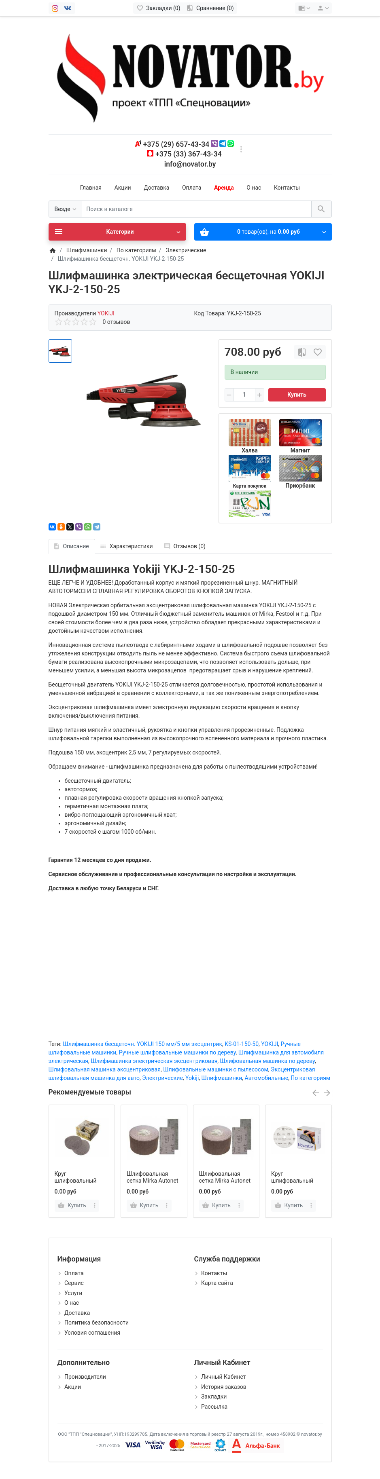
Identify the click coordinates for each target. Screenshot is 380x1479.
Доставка (156, 187)
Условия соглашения (92, 1332)
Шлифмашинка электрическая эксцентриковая (154, 1061)
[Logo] (190, 75)
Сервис (74, 1283)
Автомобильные (267, 1078)
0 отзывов (116, 322)
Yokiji (192, 1078)
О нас (253, 187)
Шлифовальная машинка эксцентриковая (105, 1069)
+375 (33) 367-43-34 (188, 154)
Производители (85, 1376)
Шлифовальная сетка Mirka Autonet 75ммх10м (152, 1181)
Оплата (192, 187)
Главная (91, 187)
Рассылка (214, 1406)
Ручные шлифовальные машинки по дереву (177, 1052)
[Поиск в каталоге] (197, 209)
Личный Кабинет (223, 1376)
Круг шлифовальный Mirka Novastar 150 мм (296, 1184)
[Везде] (65, 209)
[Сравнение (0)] (210, 8)
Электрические (162, 1078)
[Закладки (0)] (158, 8)
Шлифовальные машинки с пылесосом (215, 1069)
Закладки (214, 1396)
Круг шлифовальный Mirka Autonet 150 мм (78, 1184)
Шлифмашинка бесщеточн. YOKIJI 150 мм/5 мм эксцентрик (142, 1044)
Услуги (73, 1293)
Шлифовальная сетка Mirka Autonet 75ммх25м (225, 1181)
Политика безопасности (96, 1322)
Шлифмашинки (222, 1078)
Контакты (287, 187)
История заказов (223, 1387)
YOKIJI (269, 1044)
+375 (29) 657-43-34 (176, 144)
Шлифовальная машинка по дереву (267, 1061)
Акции (123, 187)
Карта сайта (217, 1283)
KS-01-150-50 (242, 1044)
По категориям (310, 1078)
